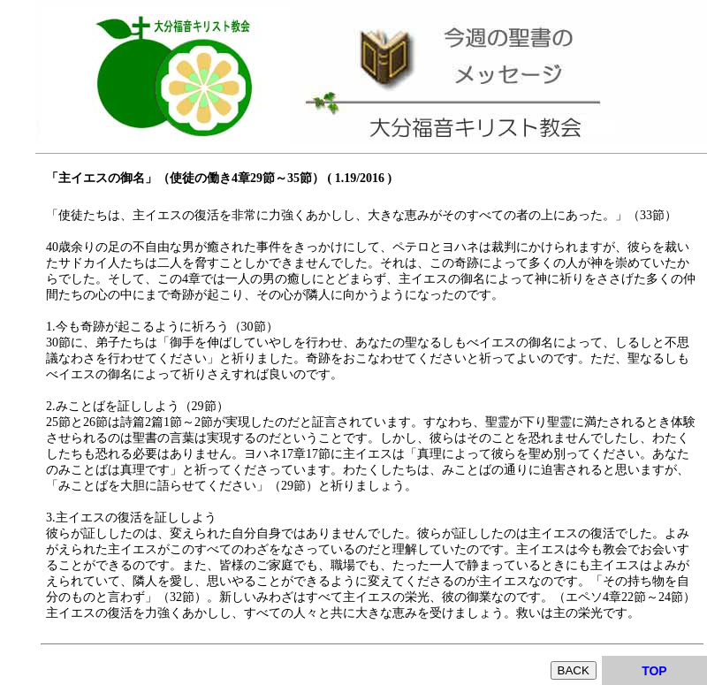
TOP (654, 671)
